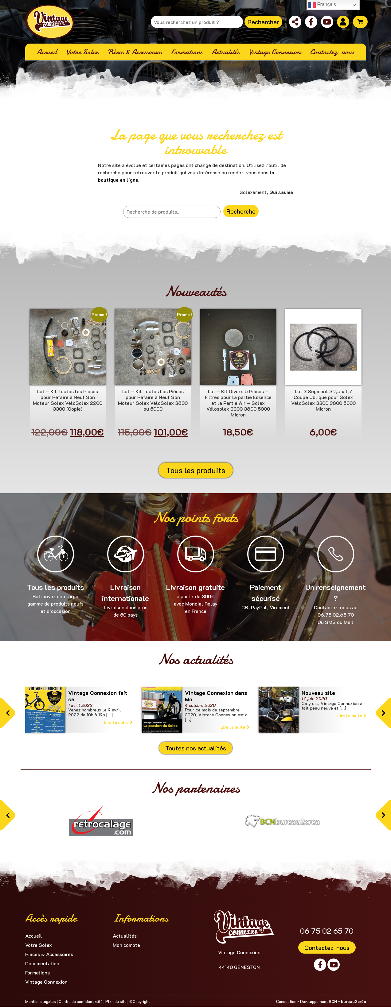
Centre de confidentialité (81, 1001)
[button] (7, 713)
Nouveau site (318, 692)
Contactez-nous (327, 947)
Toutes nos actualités (195, 748)
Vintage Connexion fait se (97, 696)
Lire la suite (118, 722)
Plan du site (116, 1001)
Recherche (241, 211)
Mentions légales (40, 1001)
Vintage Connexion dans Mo (216, 696)
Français (322, 5)
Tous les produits (195, 470)
